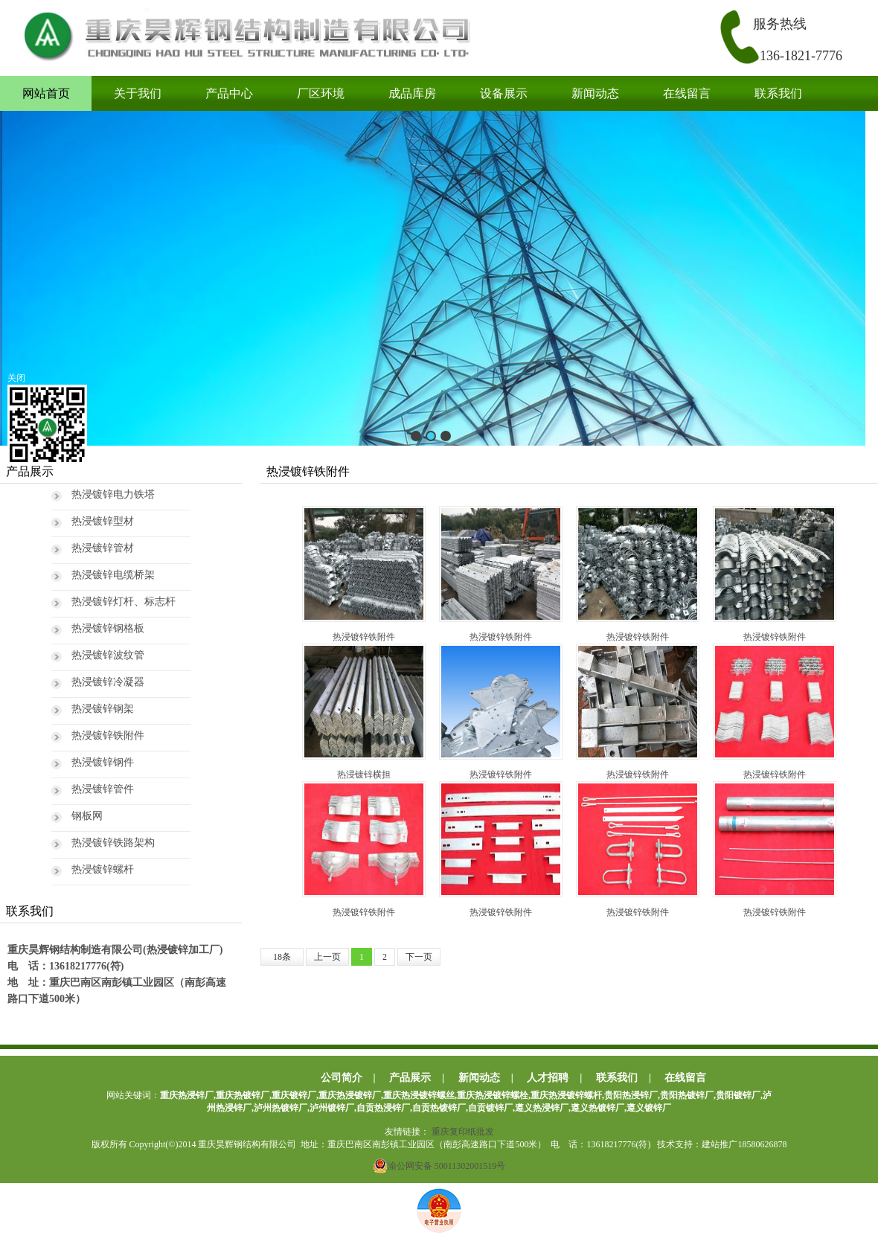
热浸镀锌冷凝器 (107, 681)
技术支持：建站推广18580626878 (721, 1144)
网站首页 (46, 93)
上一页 (327, 957)
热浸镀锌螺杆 (102, 869)
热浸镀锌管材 (102, 548)
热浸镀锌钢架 (102, 708)
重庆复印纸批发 (463, 1131)
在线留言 (687, 93)
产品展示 (410, 1077)
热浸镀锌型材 (102, 521)
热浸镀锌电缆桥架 (113, 574)
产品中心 (229, 93)
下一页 (419, 957)
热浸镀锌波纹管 (107, 655)
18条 (282, 957)
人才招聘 (547, 1077)
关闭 (16, 378)
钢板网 (87, 815)
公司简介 (341, 1077)
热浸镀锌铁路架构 (113, 842)
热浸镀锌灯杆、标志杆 (123, 601)
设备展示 (504, 93)
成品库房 (412, 93)
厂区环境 (321, 93)
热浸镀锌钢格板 (107, 628)
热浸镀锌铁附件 (107, 735)
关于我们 (137, 93)
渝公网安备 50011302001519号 (439, 1165)
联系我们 (778, 93)
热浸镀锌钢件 (102, 762)
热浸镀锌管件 (102, 789)
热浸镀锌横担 (364, 712)
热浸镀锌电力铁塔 (113, 494)
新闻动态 (595, 93)
